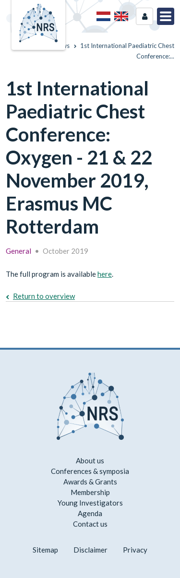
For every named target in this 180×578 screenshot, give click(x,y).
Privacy (135, 549)
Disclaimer (90, 549)
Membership (90, 492)
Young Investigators (90, 502)
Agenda (90, 513)
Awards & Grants (90, 481)
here (104, 274)
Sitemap (45, 549)
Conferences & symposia (90, 471)
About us (90, 460)
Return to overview (44, 296)
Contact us (90, 523)
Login (144, 16)
